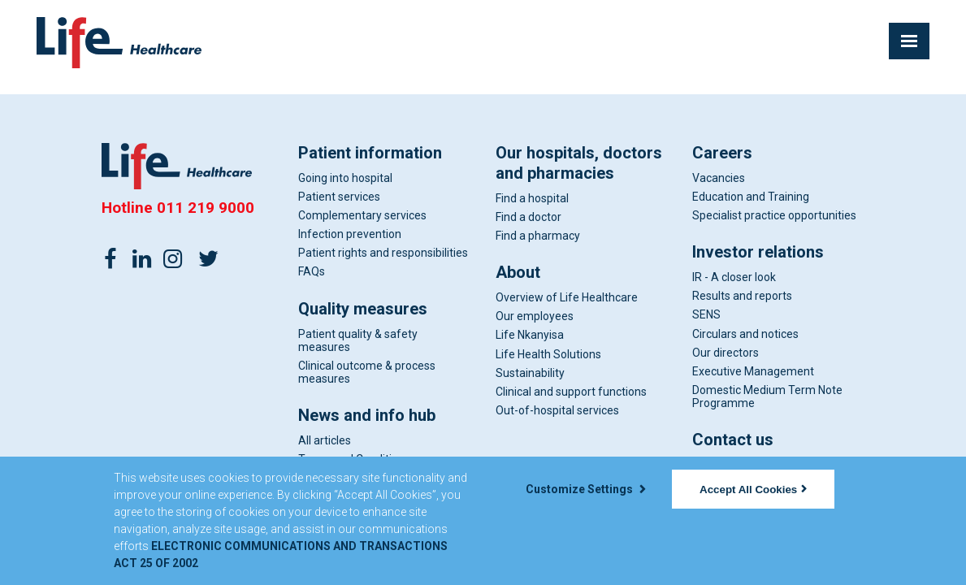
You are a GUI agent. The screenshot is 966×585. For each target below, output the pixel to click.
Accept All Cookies (753, 489)
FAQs (311, 271)
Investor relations (758, 252)
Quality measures (362, 308)
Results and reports (742, 295)
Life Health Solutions (548, 354)
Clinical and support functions (571, 391)
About (518, 272)
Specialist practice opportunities (774, 215)
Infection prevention (349, 234)
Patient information (370, 152)
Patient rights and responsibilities (383, 252)
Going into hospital (345, 177)
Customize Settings (586, 489)
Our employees (535, 316)
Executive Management (753, 371)
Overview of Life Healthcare (567, 297)
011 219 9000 (205, 207)
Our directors (725, 352)
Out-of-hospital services (557, 410)
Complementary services (362, 215)
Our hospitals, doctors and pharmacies (579, 163)
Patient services (339, 196)
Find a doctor (528, 216)
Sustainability (530, 372)
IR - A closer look (734, 277)
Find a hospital (532, 198)
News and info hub (366, 415)
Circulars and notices (745, 333)
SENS (706, 314)
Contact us (732, 439)
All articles (324, 440)
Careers (722, 152)
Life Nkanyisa (530, 334)
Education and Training (750, 196)
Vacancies (718, 177)
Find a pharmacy (538, 235)
